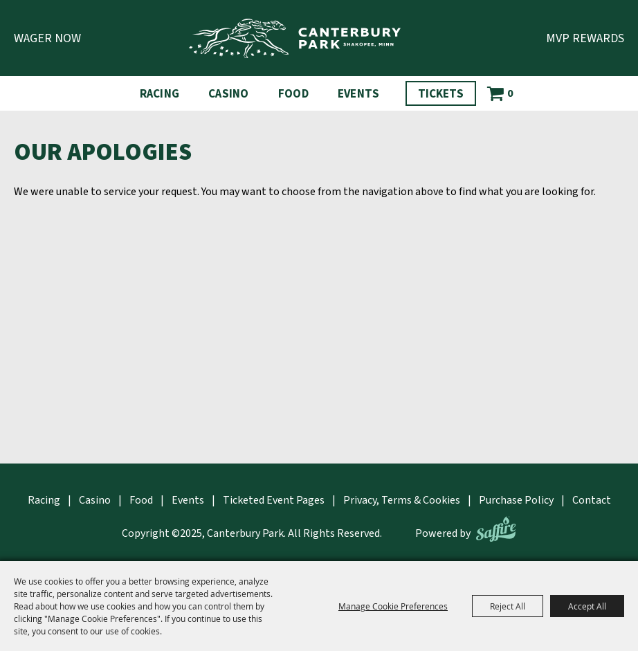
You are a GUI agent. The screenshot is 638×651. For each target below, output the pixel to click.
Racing (160, 94)
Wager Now (47, 38)
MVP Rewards (585, 38)
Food (293, 94)
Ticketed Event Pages (274, 500)
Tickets (441, 94)
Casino (228, 94)
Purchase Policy (516, 500)
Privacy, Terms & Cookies (401, 500)
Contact (591, 500)
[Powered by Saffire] (496, 529)
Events (359, 94)
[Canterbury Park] (295, 38)
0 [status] (510, 93)
